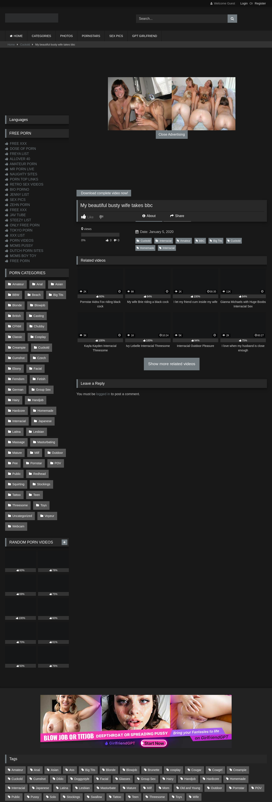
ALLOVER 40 (17, 159)
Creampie (41, 329)
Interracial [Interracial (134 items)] (18, 742)
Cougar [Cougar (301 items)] (196, 724)
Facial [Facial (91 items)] (104, 733)
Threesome (20, 463)
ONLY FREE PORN (22, 225)
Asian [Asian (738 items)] (54, 724)
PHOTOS (66, 36)
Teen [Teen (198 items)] (135, 751)
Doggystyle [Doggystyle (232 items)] (81, 733)
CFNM (58, 310)
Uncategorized (22, 472)
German (17, 364)
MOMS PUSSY (19, 245)
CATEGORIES (41, 36)
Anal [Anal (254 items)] (37, 724)
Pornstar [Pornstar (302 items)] (238, 742)
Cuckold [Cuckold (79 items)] (17, 733)
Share (177, 216)
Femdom (18, 356)
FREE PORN (17, 261)
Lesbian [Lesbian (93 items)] (84, 742)
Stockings (42, 445)
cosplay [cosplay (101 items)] (175, 724)
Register (260, 3)
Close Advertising (172, 134)
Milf (35, 418)
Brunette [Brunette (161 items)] (153, 724)
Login (244, 3)
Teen (35, 454)
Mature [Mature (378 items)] (131, 742)
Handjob (36, 373)
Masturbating (45, 409)
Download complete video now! (104, 193)
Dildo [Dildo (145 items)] (60, 733)
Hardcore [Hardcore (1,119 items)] (213, 733)
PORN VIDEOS (19, 240)
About (149, 216)
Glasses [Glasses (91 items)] (124, 733)
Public (16, 436)
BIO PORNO (17, 189)
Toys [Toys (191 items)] (179, 751)
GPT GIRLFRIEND (144, 36)
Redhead (38, 436)
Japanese (43, 391)
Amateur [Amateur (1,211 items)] (17, 724)
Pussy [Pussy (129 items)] (35, 751)
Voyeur (48, 472)
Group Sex (42, 364)
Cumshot (41, 337)
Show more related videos (171, 364)
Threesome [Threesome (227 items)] (157, 751)
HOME (18, 36)
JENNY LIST (17, 194)
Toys (42, 463)
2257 (130, 783)
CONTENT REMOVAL (157, 783)
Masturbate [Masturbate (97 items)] (108, 742)
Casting (37, 310)
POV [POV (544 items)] (258, 742)
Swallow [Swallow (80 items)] (96, 751)
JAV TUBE (15, 215)
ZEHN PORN (17, 205)
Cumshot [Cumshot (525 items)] (39, 733)
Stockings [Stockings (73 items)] (73, 751)
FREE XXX (16, 143)
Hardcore (18, 383)
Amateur (183, 240)
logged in (103, 394)
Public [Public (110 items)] (15, 751)
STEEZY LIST (18, 220)
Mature (17, 418)
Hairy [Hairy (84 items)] (170, 733)
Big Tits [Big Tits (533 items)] (90, 724)
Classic (39, 319)
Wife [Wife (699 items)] (196, 751)
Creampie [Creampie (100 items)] (239, 724)
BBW (15, 293)
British (16, 310)
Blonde (17, 302)
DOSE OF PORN (20, 148)
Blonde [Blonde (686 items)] (111, 724)
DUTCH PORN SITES (24, 251)
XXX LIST (15, 235)
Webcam (18, 481)
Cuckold (25, 44)
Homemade (145, 248)
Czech (16, 346)
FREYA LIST (17, 154)
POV (55, 427)
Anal (38, 283)
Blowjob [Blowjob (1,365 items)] (131, 724)
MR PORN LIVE (19, 169)
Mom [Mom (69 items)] (166, 742)
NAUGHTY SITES (21, 174)
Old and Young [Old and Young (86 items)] (190, 742)
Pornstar (35, 427)
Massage (18, 409)
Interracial (163, 240)
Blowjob (38, 302)
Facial (57, 346)
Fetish (40, 356)
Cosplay (17, 329)
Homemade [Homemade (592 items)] (238, 733)
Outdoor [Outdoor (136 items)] (216, 742)
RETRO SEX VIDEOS (24, 184)
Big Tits (216, 240)
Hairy (15, 373)
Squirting (18, 445)
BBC (200, 240)
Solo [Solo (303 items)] (53, 751)
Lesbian (37, 400)
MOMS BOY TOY (20, 256)
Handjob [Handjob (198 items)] (190, 733)
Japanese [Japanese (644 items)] (42, 742)
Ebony (37, 346)
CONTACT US (109, 783)
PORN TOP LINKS (21, 179)
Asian (57, 283)
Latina (16, 400)
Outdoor (55, 418)
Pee (15, 427)
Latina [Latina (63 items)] (64, 742)
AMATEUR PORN (21, 164)
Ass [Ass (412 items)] (71, 724)
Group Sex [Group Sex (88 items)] (148, 733)
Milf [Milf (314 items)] (149, 742)
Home (11, 44)
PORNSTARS (91, 36)
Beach (35, 293)
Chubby (17, 319)
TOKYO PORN (19, 230)
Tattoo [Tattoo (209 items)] (117, 751)
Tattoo (16, 454)
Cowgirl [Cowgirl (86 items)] (217, 724)
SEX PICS (116, 36)
